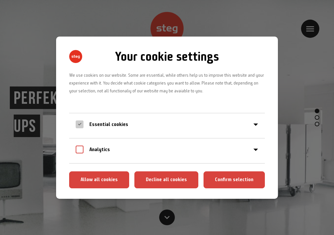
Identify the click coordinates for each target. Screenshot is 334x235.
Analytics (99, 149)
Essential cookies (108, 124)
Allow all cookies (99, 179)
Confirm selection (234, 179)
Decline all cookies (166, 179)
